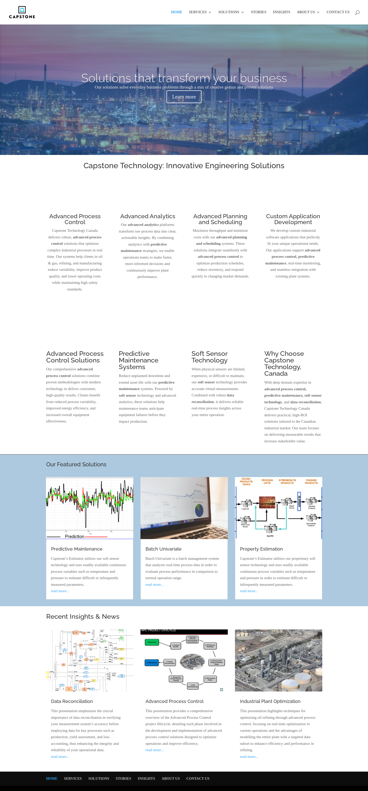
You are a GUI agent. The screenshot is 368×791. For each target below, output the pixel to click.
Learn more (184, 97)
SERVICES (198, 12)
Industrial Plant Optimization (270, 701)
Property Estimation (261, 549)
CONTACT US (338, 12)
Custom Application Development (293, 219)
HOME (176, 12)
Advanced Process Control (75, 219)
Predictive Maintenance (76, 549)
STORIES (258, 12)
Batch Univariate (164, 549)
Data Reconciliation (72, 701)
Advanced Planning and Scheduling (220, 219)
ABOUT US (306, 12)
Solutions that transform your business (184, 78)
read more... (60, 591)
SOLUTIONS (228, 12)
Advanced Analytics (147, 216)
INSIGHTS (281, 12)
